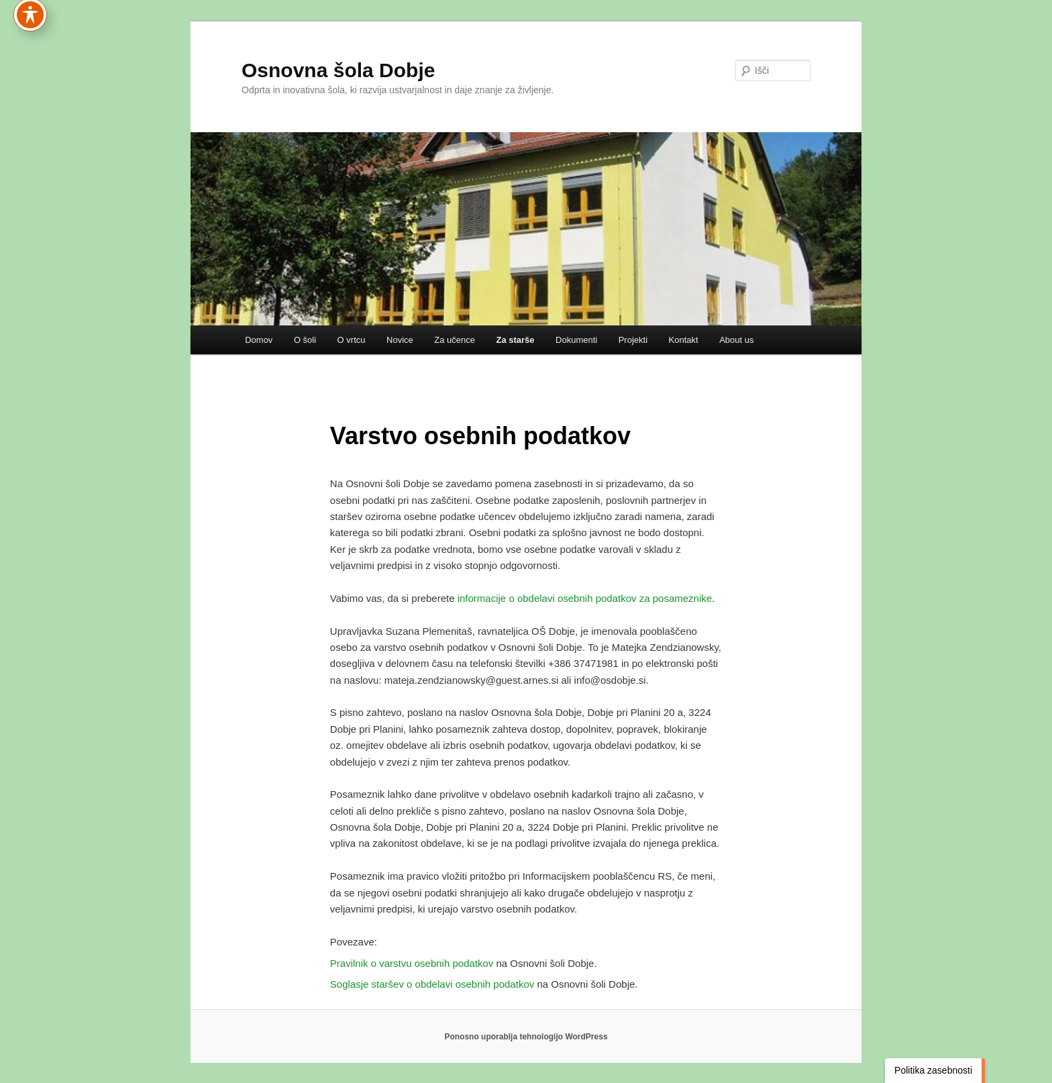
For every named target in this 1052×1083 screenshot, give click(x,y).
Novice (399, 340)
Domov (258, 340)
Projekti (633, 340)
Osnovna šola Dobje (338, 70)
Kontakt (683, 340)
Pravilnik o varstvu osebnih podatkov (411, 963)
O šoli (305, 340)
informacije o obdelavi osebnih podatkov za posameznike (585, 598)
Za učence (454, 340)
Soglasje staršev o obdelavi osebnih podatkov (432, 984)
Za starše (515, 340)
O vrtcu (351, 340)
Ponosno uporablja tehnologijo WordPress (525, 1036)
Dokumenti (576, 340)
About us (736, 340)
